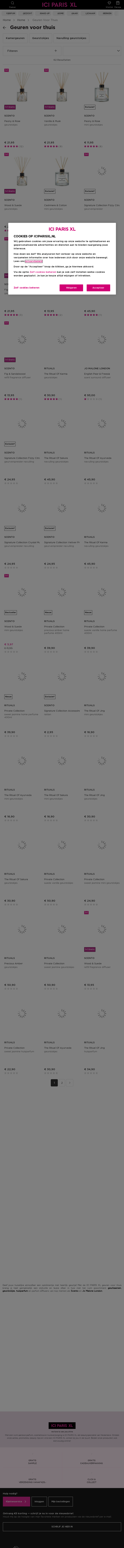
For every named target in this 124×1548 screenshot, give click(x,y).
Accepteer (98, 288)
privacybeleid (33, 261)
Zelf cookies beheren (43, 272)
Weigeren (71, 288)
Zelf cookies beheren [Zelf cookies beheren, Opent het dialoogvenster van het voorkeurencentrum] (26, 288)
